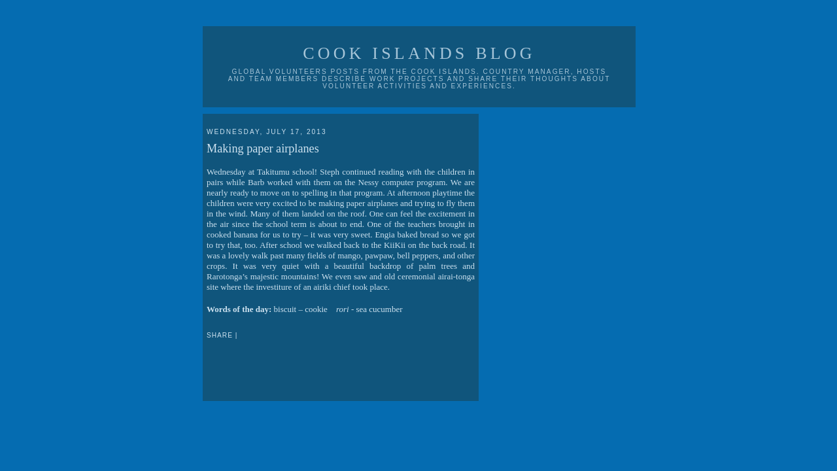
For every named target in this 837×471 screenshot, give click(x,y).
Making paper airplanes (263, 148)
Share (220, 335)
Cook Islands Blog (419, 53)
